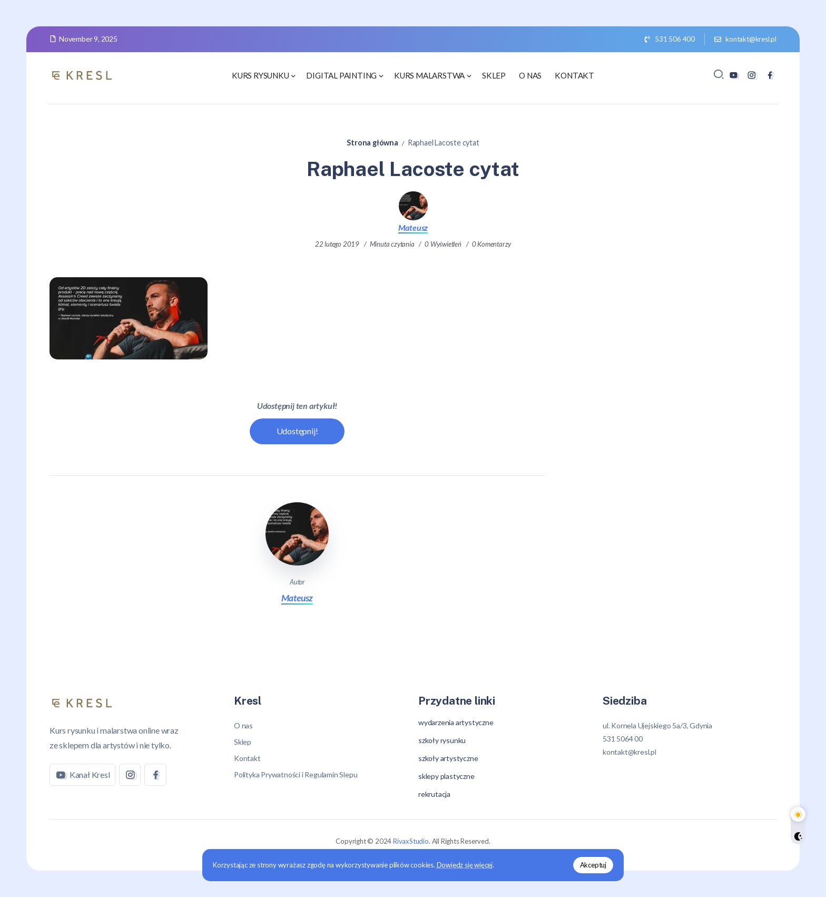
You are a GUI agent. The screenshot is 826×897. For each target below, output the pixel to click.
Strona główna (372, 142)
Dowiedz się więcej (465, 865)
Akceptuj (593, 865)
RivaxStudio (411, 841)
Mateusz (413, 227)
